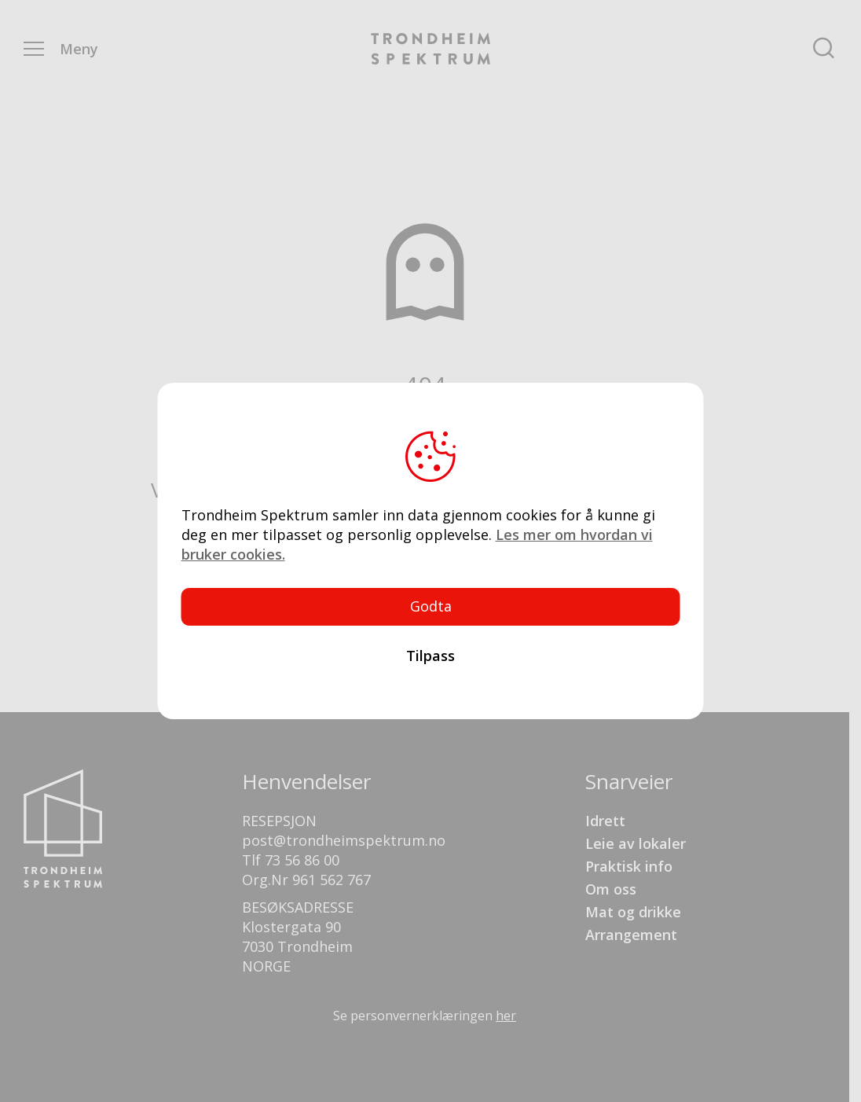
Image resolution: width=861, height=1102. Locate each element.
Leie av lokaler (635, 843)
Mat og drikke (633, 911)
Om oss (610, 889)
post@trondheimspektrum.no (343, 840)
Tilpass (430, 655)
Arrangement (631, 934)
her (506, 1015)
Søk (824, 48)
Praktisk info (628, 866)
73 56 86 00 (302, 859)
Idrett (605, 820)
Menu (34, 49)
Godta (431, 606)
